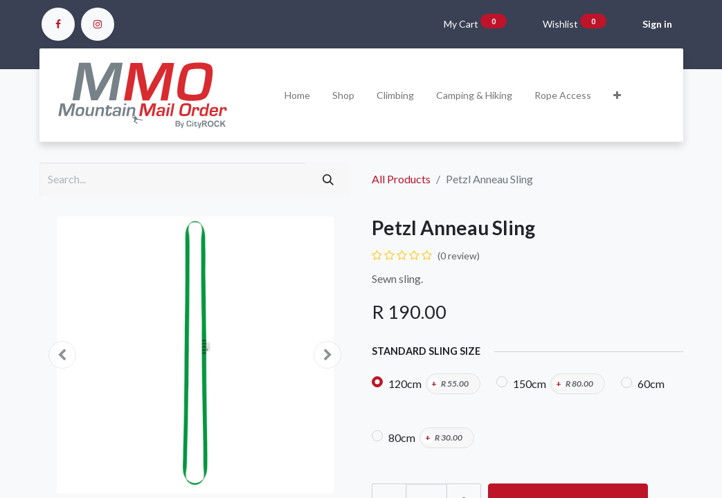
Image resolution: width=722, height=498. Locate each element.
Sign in (657, 24)
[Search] (328, 179)
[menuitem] (297, 95)
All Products (401, 178)
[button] (617, 95)
